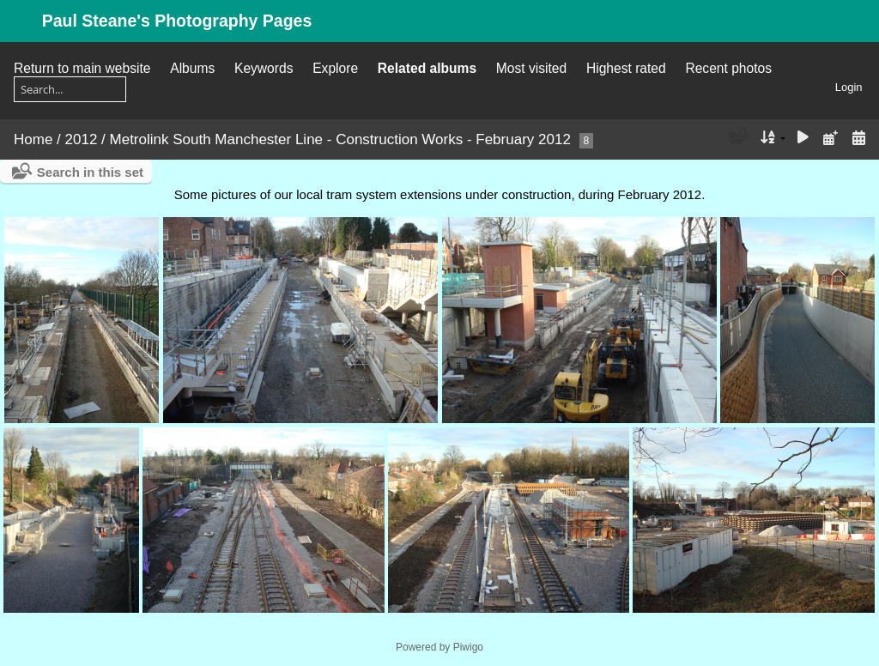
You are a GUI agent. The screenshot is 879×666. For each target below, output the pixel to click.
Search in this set (90, 172)
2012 (81, 139)
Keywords (263, 68)
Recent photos (728, 68)
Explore (335, 68)
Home (33, 139)
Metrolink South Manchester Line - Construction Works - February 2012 (340, 139)
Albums (192, 68)
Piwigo (468, 647)
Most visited (531, 68)
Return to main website (82, 68)
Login (849, 87)
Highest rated (626, 68)
